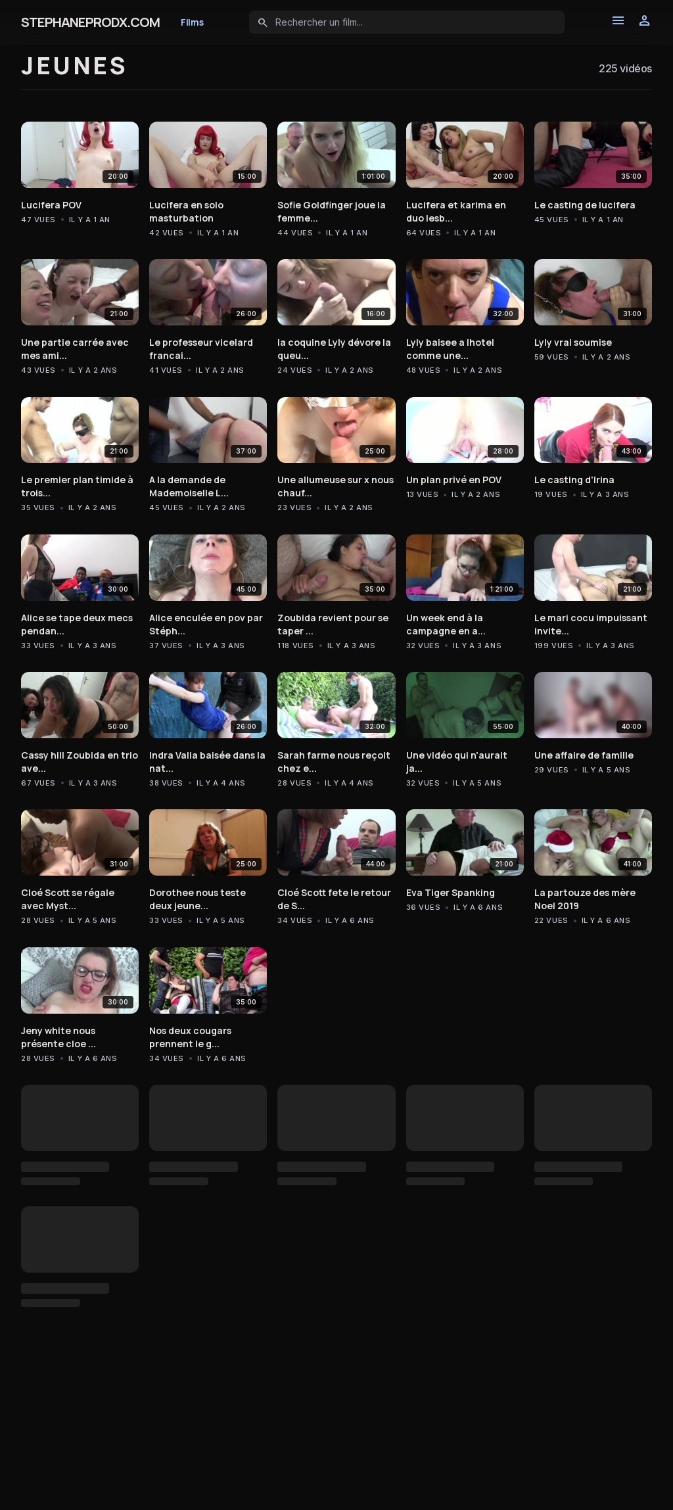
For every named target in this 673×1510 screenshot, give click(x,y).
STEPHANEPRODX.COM (90, 22)
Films (192, 22)
